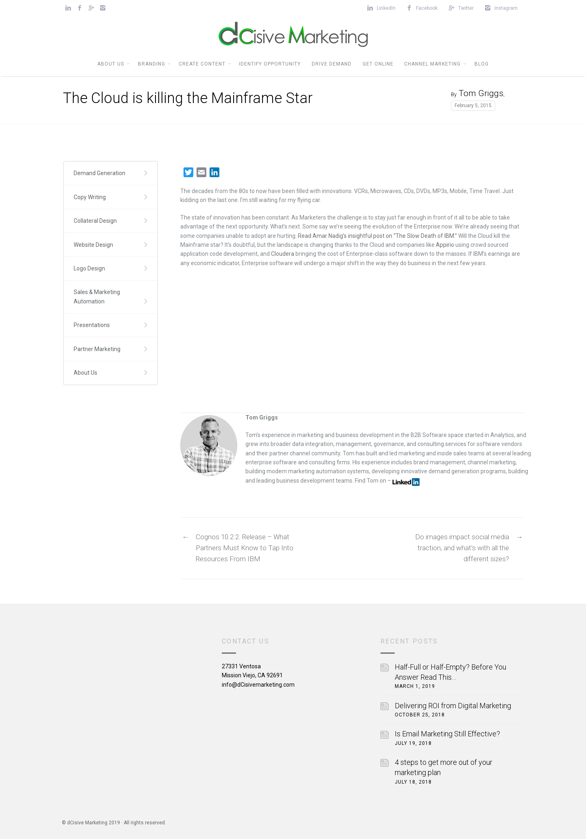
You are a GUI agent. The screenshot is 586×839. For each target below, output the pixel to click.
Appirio (445, 245)
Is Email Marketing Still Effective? (447, 733)
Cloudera (282, 253)
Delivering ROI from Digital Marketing (453, 705)
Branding (151, 64)
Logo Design (89, 268)
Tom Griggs (481, 93)
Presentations (92, 325)
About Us (110, 64)
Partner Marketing (97, 349)
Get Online (378, 64)
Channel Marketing (432, 64)
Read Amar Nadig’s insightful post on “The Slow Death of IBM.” (378, 236)
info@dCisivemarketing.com (258, 684)
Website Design (93, 245)
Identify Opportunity (270, 64)
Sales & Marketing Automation (97, 296)
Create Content (202, 64)
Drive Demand (332, 64)
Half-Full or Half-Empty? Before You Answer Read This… (450, 672)
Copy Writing (90, 197)
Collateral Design (95, 220)
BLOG (481, 64)
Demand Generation (99, 173)
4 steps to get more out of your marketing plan (443, 767)
